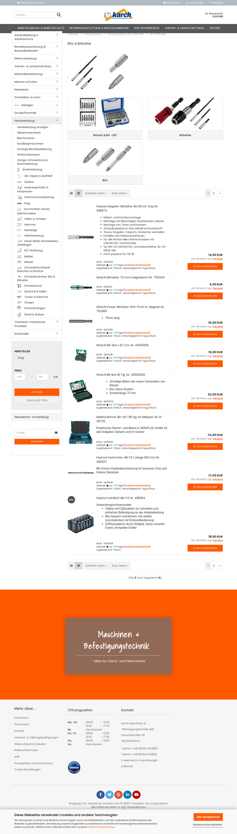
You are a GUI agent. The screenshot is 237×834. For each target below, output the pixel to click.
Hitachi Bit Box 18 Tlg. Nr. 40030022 (120, 392)
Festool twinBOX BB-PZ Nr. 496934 (120, 515)
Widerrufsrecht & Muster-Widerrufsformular (30, 764)
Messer (25, 272)
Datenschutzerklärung (101, 827)
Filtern (37, 402)
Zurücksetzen (37, 410)
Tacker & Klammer (32, 307)
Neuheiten (21, 99)
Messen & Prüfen (25, 92)
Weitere (215, 28)
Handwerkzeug (24, 131)
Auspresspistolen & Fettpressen (32, 199)
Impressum (21, 735)
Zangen (25, 313)
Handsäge (27, 240)
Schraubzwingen (31, 318)
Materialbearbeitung (28, 84)
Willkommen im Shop (30, 2)
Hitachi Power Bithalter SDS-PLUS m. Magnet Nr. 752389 (130, 326)
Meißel (25, 266)
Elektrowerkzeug (146, 28)
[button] (172, 2)
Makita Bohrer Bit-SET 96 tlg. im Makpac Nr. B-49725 (129, 436)
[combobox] (96, 210)
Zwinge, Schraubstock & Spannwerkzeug (32, 172)
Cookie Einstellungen (27, 787)
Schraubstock (29, 296)
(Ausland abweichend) (137, 282)
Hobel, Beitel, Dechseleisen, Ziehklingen (38, 253)
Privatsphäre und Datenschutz (33, 780)
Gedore (25, 192)
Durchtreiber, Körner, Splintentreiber (33, 221)
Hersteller (22, 361)
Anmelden (37, 451)
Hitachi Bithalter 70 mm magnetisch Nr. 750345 (130, 295)
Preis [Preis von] (18, 380)
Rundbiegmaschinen (30, 154)
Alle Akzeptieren (208, 817)
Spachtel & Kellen (32, 302)
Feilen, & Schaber (31, 229)
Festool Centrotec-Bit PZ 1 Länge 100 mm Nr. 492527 (128, 477)
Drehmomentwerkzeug (35, 207)
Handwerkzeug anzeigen (32, 137)
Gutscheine (21, 741)
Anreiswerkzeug (29, 179)
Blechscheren (26, 148)
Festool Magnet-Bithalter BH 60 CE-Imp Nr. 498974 (127, 225)
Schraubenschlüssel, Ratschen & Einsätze (33, 279)
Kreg (23, 213)
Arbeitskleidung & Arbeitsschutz (40, 28)
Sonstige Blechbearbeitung (34, 159)
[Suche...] (58, 15)
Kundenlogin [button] (195, 2)
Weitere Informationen (207, 824)
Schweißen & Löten (27, 107)
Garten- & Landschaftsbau (184, 28)
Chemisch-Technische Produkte (29, 334)
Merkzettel (216, 2)
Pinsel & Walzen (30, 325)
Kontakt (19, 748)
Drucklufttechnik (25, 123)
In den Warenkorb (205, 283)
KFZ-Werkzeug (30, 261)
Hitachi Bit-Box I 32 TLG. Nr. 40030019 (122, 362)
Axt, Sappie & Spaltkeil (34, 186)
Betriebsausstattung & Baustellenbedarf (99, 28)
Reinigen (23, 115)
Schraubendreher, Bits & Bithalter (36, 288)
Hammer (26, 235)
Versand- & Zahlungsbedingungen (36, 755)
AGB (16, 774)
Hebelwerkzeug (30, 246)
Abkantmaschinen (29, 143)
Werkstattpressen (28, 165)
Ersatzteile (21, 344)
